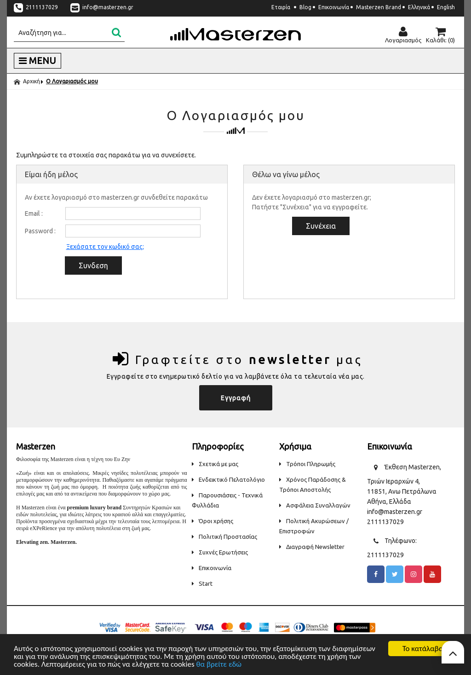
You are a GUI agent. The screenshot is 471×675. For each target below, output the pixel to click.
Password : (40, 231)
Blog (305, 7)
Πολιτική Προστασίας (224, 536)
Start (202, 583)
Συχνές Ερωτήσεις (220, 552)
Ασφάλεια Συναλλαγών (314, 505)
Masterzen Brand (378, 7)
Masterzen (235, 34)
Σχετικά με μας (215, 464)
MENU (37, 60)
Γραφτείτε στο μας (238, 359)
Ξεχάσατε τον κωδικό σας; (105, 246)
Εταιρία (280, 7)
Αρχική (27, 81)
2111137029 (36, 7)
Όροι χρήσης (212, 521)
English (446, 7)
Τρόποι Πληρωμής (307, 464)
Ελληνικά (419, 7)
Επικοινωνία (333, 7)
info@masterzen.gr (101, 7)
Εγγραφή (236, 398)
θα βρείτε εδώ (218, 664)
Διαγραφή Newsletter (312, 546)
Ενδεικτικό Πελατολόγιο (228, 479)
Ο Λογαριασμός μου (72, 81)
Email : (34, 213)
